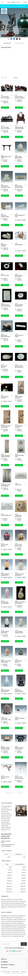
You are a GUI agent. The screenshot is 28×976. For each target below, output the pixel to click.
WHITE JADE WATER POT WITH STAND (5, 336)
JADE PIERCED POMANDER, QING (5, 186)
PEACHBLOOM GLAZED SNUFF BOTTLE (5, 602)
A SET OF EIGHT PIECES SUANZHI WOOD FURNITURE (6, 97)
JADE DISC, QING (5, 275)
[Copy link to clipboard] (8, 39)
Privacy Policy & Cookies (5, 971)
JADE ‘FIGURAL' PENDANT (5, 397)
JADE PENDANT (19, 244)
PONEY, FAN (18, 484)
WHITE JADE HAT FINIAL (19, 336)
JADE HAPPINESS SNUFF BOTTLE (5, 574)
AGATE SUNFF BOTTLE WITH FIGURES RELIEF (19, 545)
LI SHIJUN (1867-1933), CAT (19, 426)
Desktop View (24, 971)
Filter (5, 77)
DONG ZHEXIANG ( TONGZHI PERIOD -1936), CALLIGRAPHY (5, 456)
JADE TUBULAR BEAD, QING (19, 276)
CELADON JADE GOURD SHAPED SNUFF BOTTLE (19, 632)
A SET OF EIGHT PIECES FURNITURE (20, 97)
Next (20, 793)
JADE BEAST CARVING (4, 245)
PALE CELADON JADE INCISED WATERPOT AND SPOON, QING (19, 305)
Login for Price (5, 107)
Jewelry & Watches (23, 6)
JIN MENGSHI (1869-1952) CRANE (6, 426)
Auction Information (19, 43)
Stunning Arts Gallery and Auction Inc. (14, 26)
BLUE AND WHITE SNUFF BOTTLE (5, 691)
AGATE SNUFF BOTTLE (4, 545)
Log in (25, 2)
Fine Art (3, 6)
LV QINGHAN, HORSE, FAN (18, 516)
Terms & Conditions (15, 971)
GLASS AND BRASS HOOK (20, 719)
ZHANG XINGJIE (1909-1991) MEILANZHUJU (19, 397)
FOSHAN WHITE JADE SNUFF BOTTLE (5, 632)
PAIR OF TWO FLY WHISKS (5, 777)
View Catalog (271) (20, 35)
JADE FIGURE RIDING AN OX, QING (18, 157)
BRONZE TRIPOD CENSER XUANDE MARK (5, 748)
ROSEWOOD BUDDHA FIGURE (19, 691)
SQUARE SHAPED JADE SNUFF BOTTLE (19, 574)
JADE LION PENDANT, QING (5, 216)
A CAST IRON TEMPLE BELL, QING (6, 719)
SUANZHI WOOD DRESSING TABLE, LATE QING (19, 128)
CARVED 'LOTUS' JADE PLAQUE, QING (6, 305)
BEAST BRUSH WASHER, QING (19, 186)
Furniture (16, 6)
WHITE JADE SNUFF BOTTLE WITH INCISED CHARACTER (20, 602)
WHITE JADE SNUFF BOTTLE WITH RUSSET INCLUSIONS (6, 661)
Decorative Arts (9, 6)
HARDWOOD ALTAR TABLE (6, 157)
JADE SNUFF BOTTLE (4, 366)
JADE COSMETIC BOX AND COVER (19, 366)
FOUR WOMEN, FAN (6, 515)
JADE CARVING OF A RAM (20, 216)
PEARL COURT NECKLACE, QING (19, 777)
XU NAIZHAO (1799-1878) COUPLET (6, 485)
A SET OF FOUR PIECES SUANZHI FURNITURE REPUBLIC (5, 128)
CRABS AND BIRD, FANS (19, 456)
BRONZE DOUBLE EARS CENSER (19, 748)
